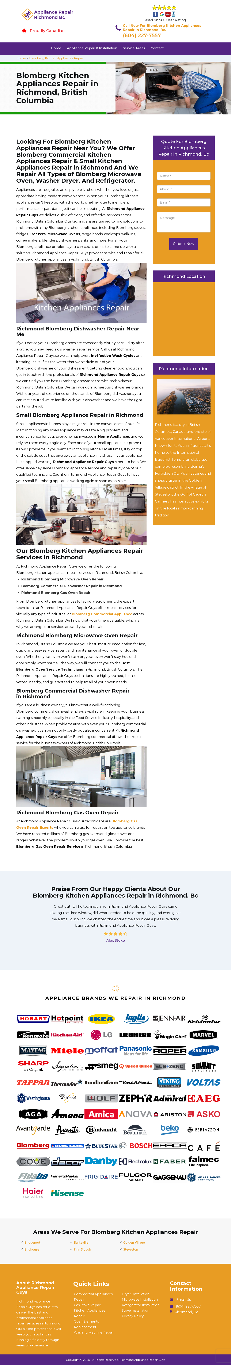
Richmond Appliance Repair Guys (142, 1359)
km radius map (184, 318)
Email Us (183, 1300)
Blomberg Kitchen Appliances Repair (56, 58)
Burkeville (81, 1242)
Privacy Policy (133, 1316)
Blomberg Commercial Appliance (102, 614)
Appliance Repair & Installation (92, 48)
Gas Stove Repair (87, 1305)
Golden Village (134, 1242)
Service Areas (134, 48)
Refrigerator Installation (140, 1305)
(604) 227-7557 (142, 35)
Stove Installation (135, 1310)
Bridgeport (32, 1242)
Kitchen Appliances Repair (89, 1313)
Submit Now (183, 244)
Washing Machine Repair (94, 1332)
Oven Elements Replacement (86, 1324)
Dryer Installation (135, 1294)
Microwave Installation (140, 1299)
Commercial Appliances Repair (93, 1296)
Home (56, 48)
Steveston (130, 1249)
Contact (157, 48)
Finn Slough (82, 1249)
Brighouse (31, 1249)
